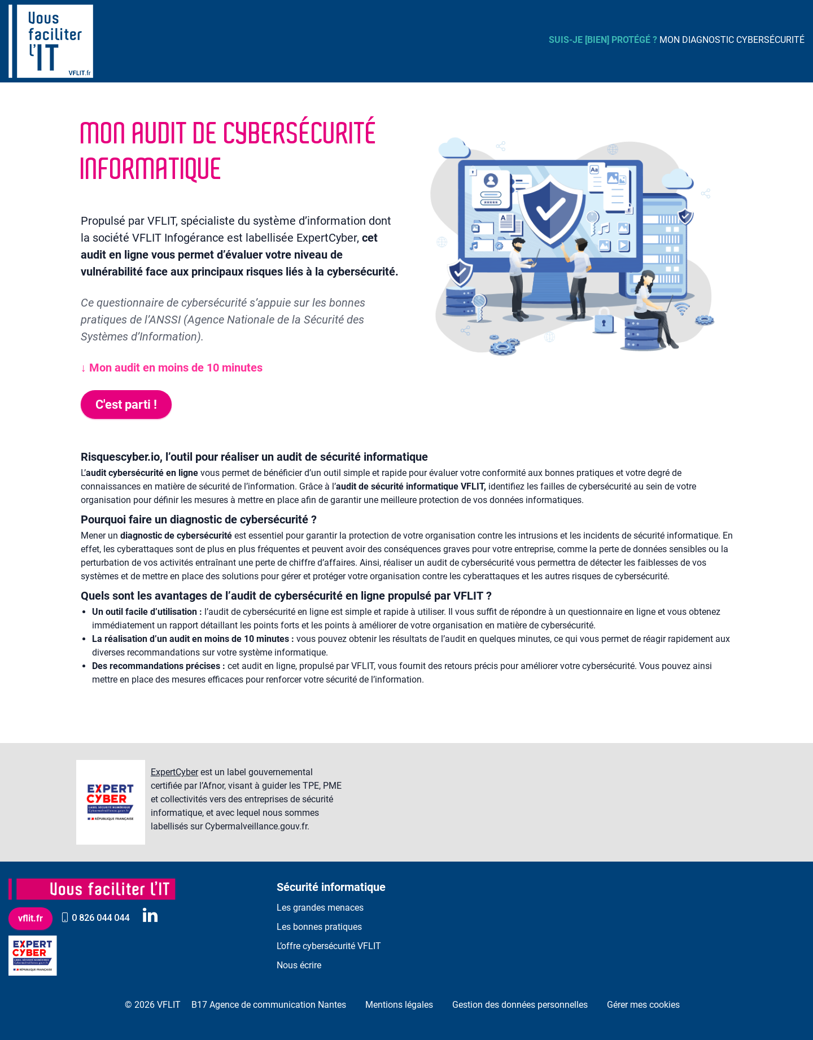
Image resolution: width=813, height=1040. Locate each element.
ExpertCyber (174, 772)
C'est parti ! (126, 404)
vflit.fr (30, 918)
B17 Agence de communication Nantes (268, 1004)
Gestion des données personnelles (520, 1004)
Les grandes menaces (320, 907)
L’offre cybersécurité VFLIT (329, 946)
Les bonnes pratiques (319, 926)
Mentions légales (399, 1004)
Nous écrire (299, 965)
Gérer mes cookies (643, 1004)
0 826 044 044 (94, 917)
